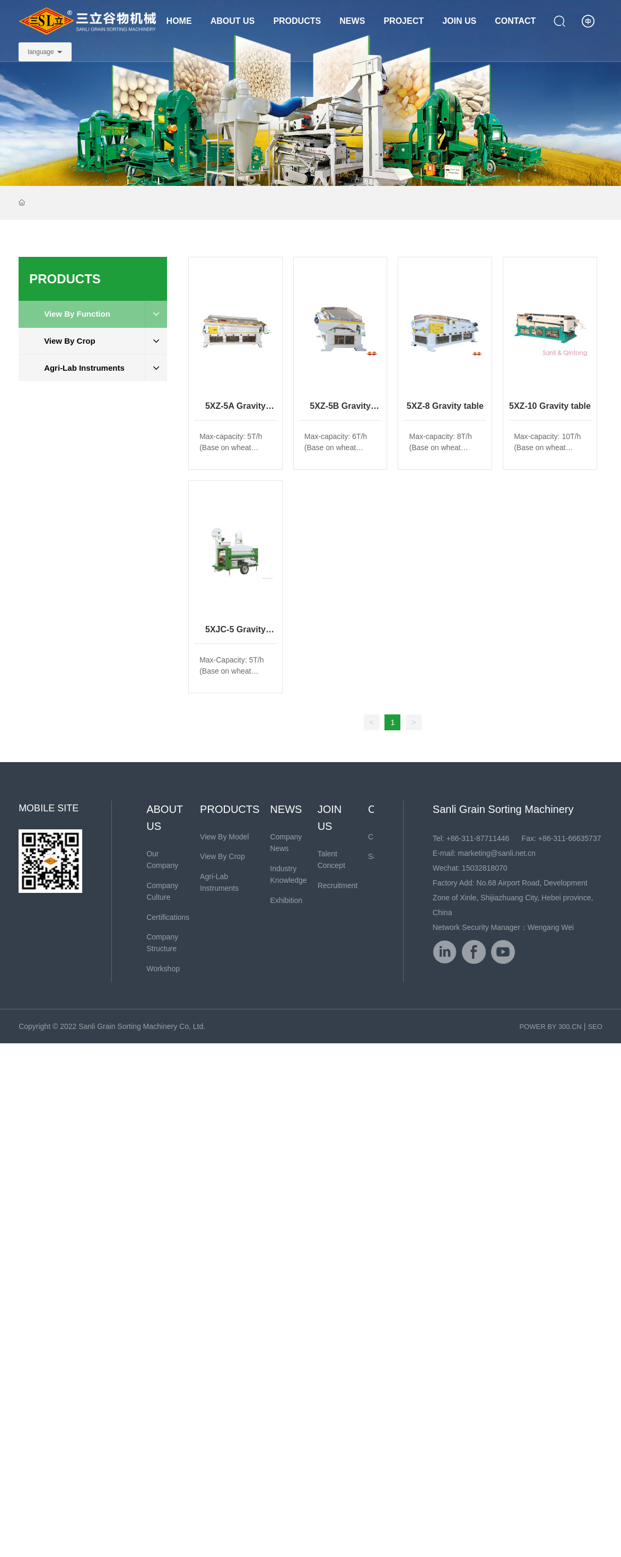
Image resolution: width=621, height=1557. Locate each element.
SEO (595, 1027)
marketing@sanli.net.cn (497, 853)
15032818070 (485, 868)
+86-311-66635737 (569, 838)
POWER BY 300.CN (550, 1027)
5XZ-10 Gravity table (550, 405)
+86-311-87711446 (478, 838)
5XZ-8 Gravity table (445, 405)
